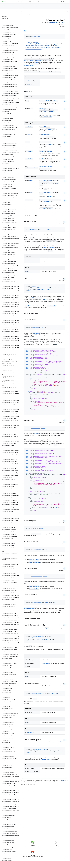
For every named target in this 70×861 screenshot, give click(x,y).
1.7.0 (64, 544)
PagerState (34, 45)
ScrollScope (42, 111)
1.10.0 (64, 597)
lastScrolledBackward (46, 151)
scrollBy (51, 192)
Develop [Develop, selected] (40, 1)
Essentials (17, 1)
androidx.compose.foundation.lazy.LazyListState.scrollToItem (42, 71)
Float (26, 100)
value (45, 188)
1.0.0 (64, 26)
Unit (31, 108)
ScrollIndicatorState (31, 168)
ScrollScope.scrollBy (46, 116)
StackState (58, 47)
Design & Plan (29, 1)
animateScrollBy (35, 64)
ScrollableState (35, 36)
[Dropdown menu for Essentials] (22, 1)
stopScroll (52, 200)
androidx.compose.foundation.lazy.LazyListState (38, 58)
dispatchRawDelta (44, 100)
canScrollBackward (45, 126)
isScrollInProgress (45, 142)
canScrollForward (44, 134)
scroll (36, 62)
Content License (60, 780)
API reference (6, 7)
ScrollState (51, 47)
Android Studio (63, 1)
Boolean (30, 126)
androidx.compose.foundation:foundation (55, 22)
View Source (61, 24)
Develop (35, 14)
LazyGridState (37, 44)
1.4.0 (64, 322)
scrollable (28, 84)
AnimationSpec (55, 183)
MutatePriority (43, 110)
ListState (28, 45)
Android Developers (28, 14)
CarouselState (29, 44)
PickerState (47, 45)
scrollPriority (51, 305)
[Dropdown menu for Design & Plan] (34, 1)
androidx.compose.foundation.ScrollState (36, 60)
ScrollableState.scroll (46, 208)
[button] (9, 25)
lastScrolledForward (45, 158)
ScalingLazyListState (31, 47)
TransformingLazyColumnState (33, 49)
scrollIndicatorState (46, 166)
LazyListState (45, 44)
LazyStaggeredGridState (55, 44)
